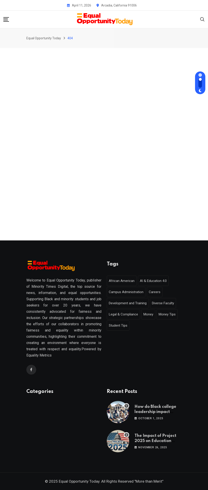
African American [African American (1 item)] (121, 281)
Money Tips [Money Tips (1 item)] (167, 314)
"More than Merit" (148, 481)
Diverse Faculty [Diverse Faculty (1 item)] (163, 303)
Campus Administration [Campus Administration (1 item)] (126, 292)
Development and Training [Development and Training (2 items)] (128, 303)
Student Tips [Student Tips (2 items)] (118, 325)
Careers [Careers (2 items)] (154, 292)
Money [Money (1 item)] (148, 314)
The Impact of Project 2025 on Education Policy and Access (155, 441)
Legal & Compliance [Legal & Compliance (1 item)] (123, 314)
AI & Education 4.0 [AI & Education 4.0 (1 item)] (153, 281)
